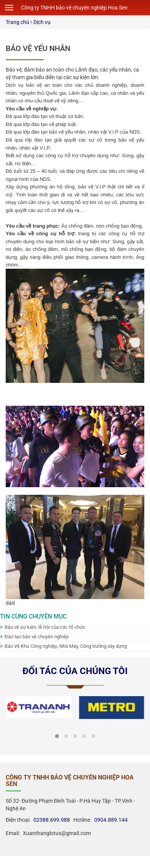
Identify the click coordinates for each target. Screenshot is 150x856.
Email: (13, 833)
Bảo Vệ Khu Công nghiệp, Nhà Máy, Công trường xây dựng (63, 646)
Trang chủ (17, 22)
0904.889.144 (111, 820)
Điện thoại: (18, 820)
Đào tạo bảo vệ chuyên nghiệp (34, 636)
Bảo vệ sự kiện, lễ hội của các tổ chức (42, 627)
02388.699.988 (51, 820)
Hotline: (80, 820)
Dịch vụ (42, 22)
